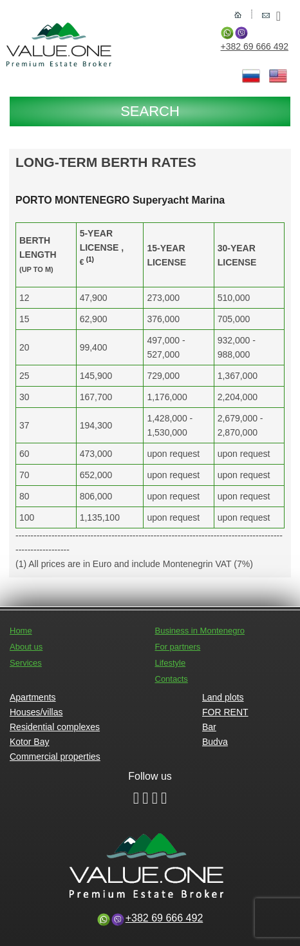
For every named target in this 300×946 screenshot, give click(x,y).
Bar (209, 727)
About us (26, 647)
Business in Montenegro (200, 630)
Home (21, 630)
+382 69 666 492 (255, 46)
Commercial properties (55, 756)
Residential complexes (55, 727)
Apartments (33, 697)
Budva (215, 742)
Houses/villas (36, 712)
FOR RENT (225, 712)
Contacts (171, 679)
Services (26, 663)
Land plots (223, 697)
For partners (178, 647)
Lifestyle (170, 663)
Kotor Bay (29, 742)
